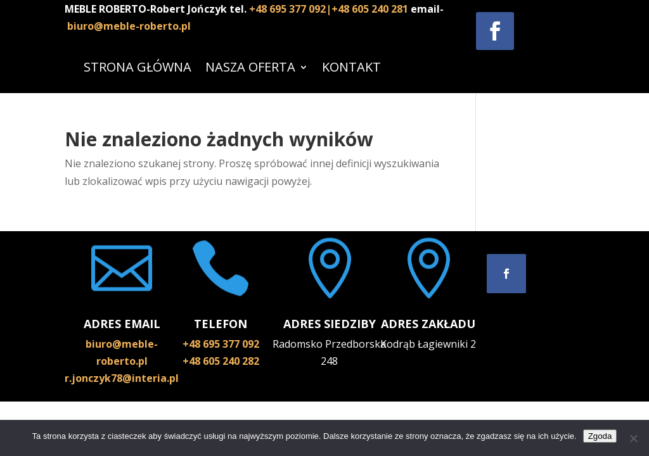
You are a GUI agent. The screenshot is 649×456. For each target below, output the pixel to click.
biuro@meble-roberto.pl (129, 26)
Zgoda (600, 436)
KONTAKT (351, 66)
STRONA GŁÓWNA (137, 66)
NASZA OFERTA (250, 66)
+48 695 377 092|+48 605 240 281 (330, 9)
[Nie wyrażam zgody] (633, 438)
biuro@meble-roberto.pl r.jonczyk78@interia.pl (122, 361)
